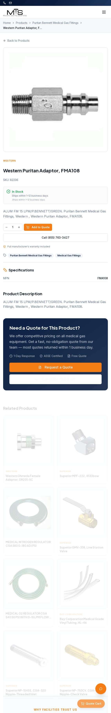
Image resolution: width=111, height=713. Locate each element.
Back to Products (16, 40)
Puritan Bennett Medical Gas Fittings (55, 22)
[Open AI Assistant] (100, 688)
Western (9, 160)
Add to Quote (38, 227)
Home (7, 22)
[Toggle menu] (104, 12)
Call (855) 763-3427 (55, 237)
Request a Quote (55, 367)
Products (21, 22)
